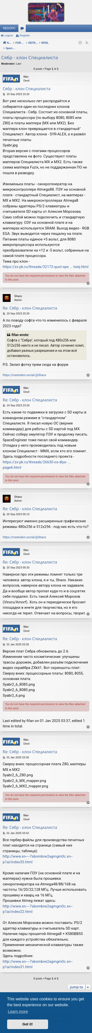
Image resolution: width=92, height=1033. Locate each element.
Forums (23, 29)
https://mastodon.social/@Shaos (24, 370)
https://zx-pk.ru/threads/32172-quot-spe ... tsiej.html (46, 261)
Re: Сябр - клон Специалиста (30, 302)
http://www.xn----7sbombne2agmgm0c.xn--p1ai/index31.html (38, 959)
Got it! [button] (27, 1024)
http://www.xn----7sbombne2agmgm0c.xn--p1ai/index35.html (38, 854)
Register (25, 35)
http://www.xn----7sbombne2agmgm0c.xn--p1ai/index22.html (38, 904)
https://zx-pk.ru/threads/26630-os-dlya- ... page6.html (37, 460)
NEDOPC (9, 28)
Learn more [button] (18, 1011)
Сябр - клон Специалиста (29, 52)
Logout (8, 35)
